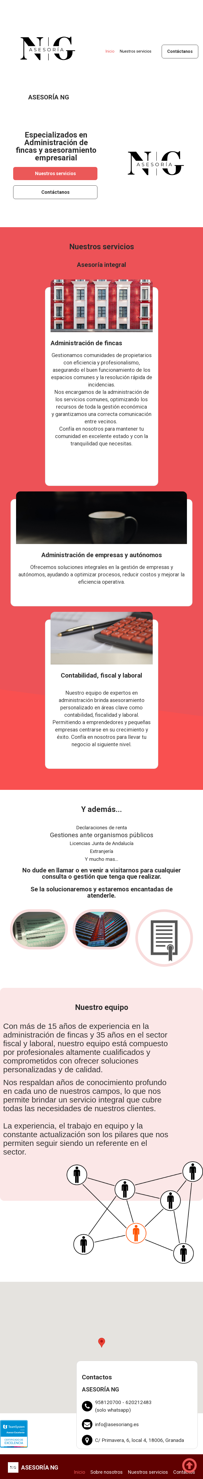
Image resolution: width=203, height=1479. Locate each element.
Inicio (110, 51)
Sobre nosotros (106, 1473)
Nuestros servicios (135, 51)
